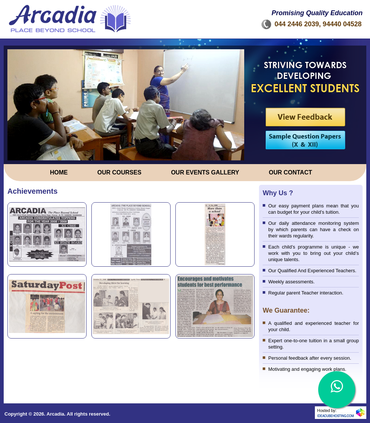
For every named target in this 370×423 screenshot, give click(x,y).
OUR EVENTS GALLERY (205, 172)
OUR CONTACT (290, 172)
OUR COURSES (119, 172)
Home (59, 172)
